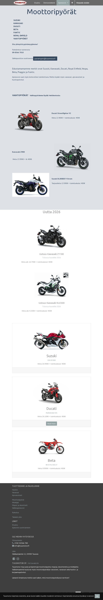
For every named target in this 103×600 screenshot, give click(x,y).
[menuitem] (37, 2)
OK (97, 596)
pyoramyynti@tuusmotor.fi (45, 58)
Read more (51, 423)
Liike (14, 551)
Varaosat (15, 492)
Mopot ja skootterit (20, 505)
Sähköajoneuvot (18, 508)
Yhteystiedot (17, 540)
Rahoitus (15, 512)
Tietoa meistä (33, 563)
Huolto (15, 490)
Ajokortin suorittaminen (21, 527)
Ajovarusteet (17, 495)
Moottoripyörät (18, 500)
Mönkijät (15, 502)
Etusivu (15, 525)
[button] (72, 2)
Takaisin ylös (17, 517)
